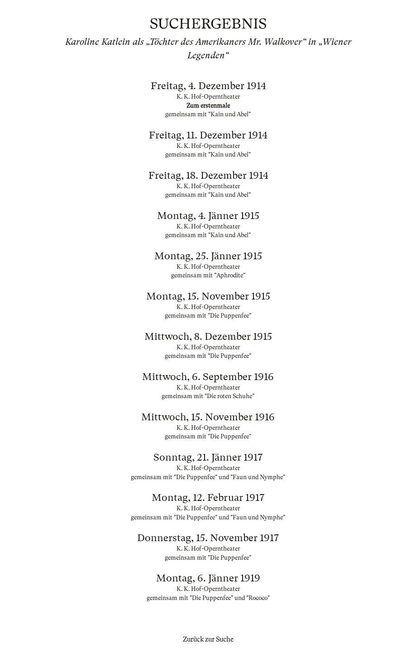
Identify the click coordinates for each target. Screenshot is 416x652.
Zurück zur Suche (208, 639)
